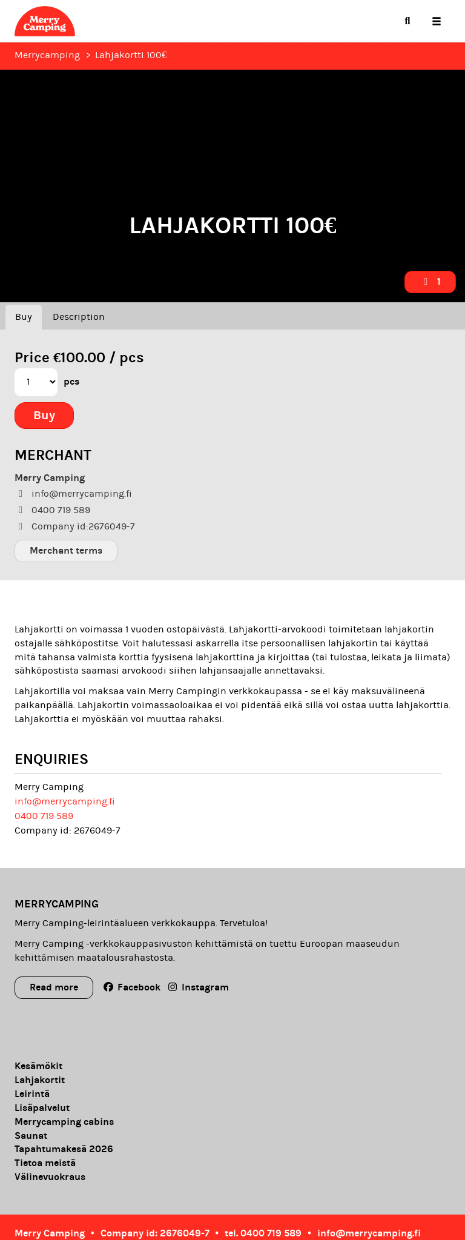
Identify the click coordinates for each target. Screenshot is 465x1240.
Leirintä (32, 1094)
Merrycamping (47, 55)
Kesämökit (38, 1066)
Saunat (31, 1135)
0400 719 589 (44, 816)
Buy (23, 316)
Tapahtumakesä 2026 (64, 1149)
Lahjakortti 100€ (131, 55)
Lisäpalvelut (42, 1107)
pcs (71, 381)
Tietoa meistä (45, 1163)
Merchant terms (66, 550)
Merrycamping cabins (64, 1121)
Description (79, 316)
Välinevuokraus (50, 1177)
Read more (54, 987)
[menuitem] (407, 21)
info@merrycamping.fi (65, 801)
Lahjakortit (40, 1080)
